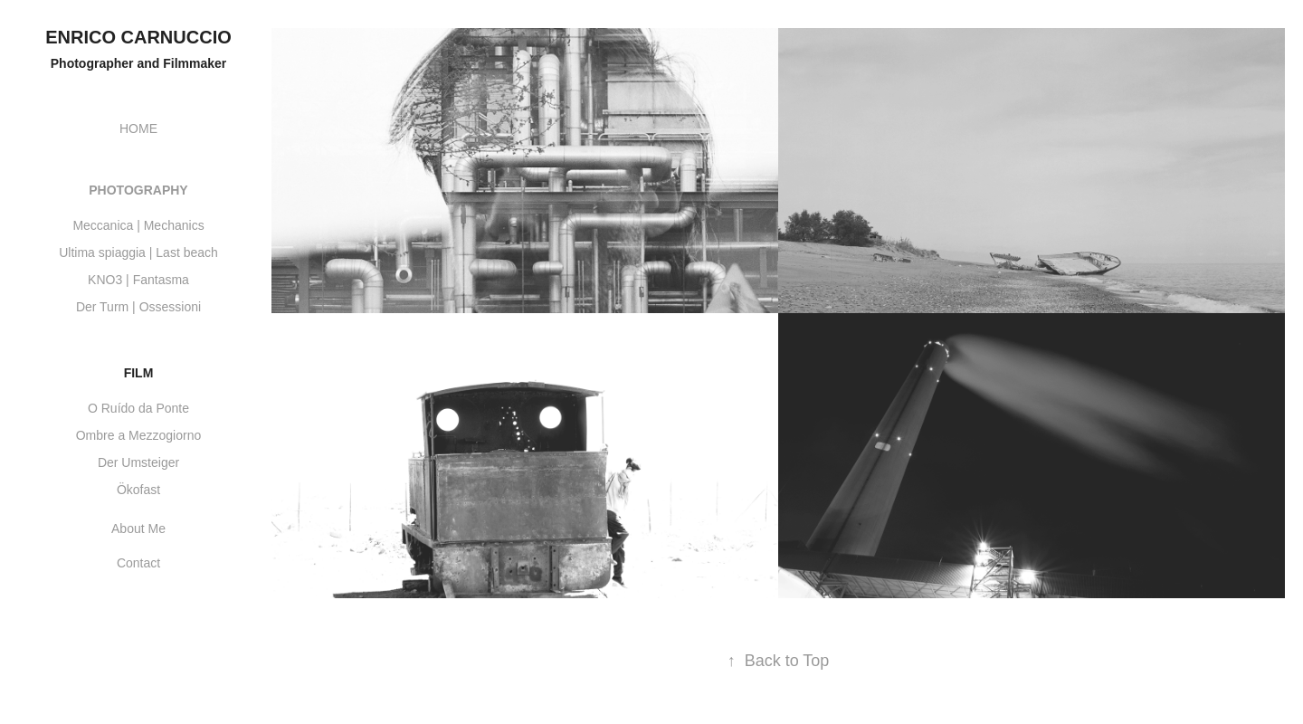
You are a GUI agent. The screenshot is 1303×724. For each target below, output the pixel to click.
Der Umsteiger (138, 462)
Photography (138, 190)
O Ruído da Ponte (138, 408)
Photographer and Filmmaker (138, 63)
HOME (138, 128)
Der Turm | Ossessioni (138, 307)
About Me (138, 528)
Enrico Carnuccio (138, 37)
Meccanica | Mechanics (138, 225)
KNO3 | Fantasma (138, 279)
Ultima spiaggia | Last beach (138, 252)
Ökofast (138, 489)
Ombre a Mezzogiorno (139, 435)
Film (139, 373)
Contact (138, 563)
